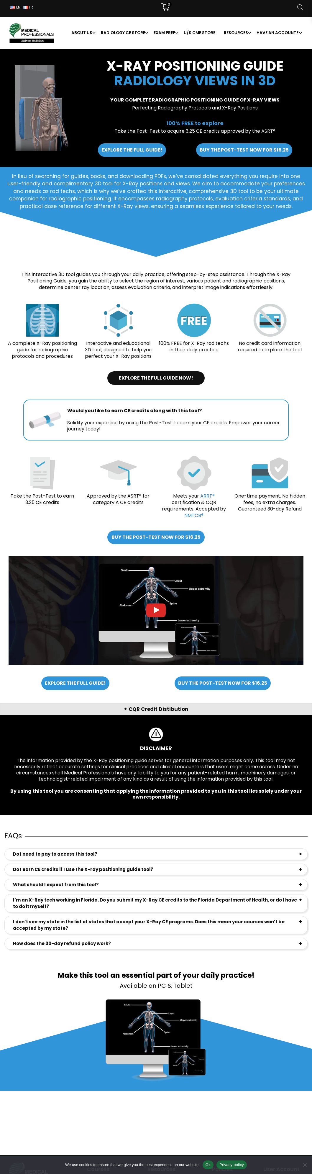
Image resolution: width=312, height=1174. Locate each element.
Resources (236, 33)
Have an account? (278, 33)
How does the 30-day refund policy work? (62, 943)
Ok (208, 1165)
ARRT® (207, 496)
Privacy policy (231, 1165)
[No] (305, 1165)
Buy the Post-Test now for (244, 150)
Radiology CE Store (123, 33)
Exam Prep (164, 33)
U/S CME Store (199, 33)
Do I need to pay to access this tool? (55, 854)
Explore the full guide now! (156, 378)
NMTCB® (193, 515)
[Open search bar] (300, 7)
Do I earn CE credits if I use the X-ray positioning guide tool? (83, 869)
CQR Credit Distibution (158, 709)
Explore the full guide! (131, 150)
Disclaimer (156, 748)
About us (81, 33)
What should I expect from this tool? (56, 885)
